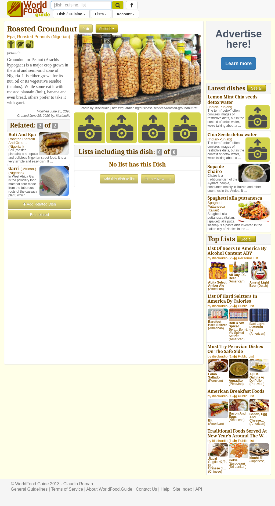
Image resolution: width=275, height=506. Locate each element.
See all (256, 88)
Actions (107, 28)
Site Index (182, 489)
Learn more (238, 63)
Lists (101, 14)
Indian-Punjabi (220, 107)
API (198, 489)
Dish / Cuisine (71, 14)
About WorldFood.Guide (109, 489)
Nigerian (61, 36)
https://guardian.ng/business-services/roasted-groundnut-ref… (156, 108)
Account (126, 14)
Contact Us (146, 489)
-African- (28, 169)
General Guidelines (29, 489)
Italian (213, 210)
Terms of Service (67, 489)
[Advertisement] (38, 300)
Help (165, 489)
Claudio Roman (78, 484)
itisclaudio (63, 116)
